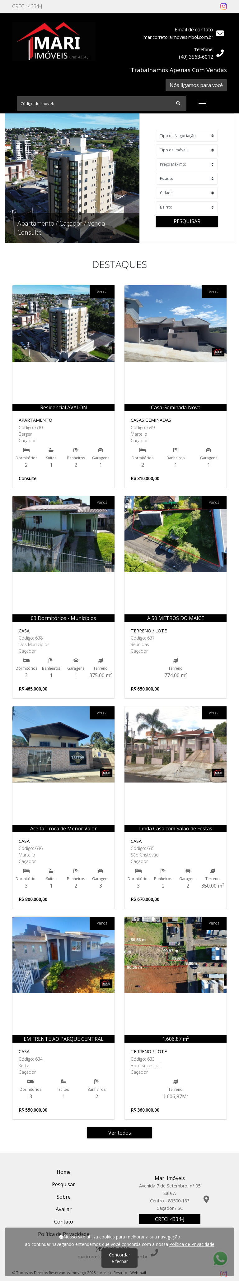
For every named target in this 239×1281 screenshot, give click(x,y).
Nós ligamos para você (196, 85)
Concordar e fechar (119, 1258)
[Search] (101, 103)
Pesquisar (187, 221)
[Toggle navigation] (202, 103)
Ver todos (119, 1132)
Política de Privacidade (191, 1244)
